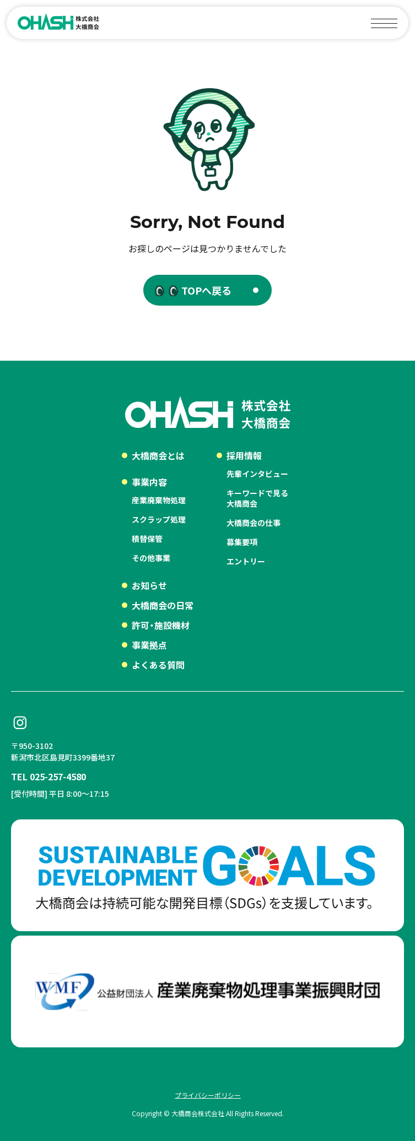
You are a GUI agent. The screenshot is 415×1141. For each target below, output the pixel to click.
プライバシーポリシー (208, 1095)
